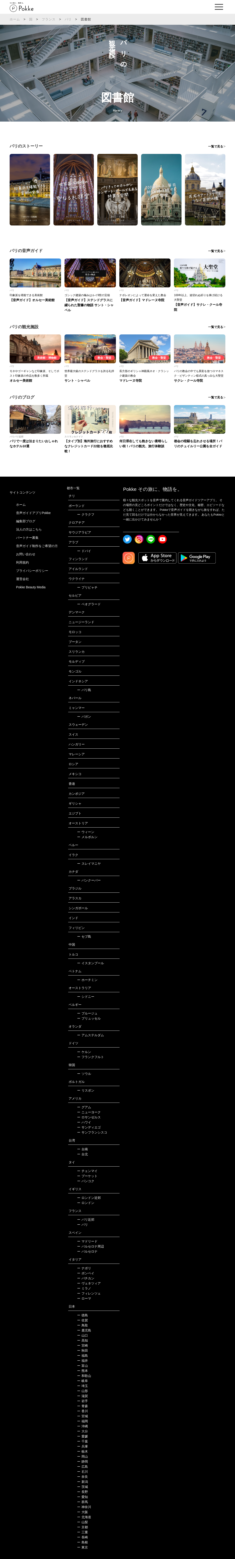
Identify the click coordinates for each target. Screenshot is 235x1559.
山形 (82, 1391)
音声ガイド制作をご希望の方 (37, 546)
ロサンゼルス (89, 1117)
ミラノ (84, 1288)
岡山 (82, 1456)
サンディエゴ (89, 1127)
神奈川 (84, 1507)
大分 (82, 1431)
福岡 (82, 1421)
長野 (82, 1492)
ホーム (15, 19)
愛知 (82, 1497)
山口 (82, 1335)
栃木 (82, 1451)
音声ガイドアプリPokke (33, 513)
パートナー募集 (27, 537)
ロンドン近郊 (89, 1198)
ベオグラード (89, 604)
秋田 (82, 1350)
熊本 (82, 1371)
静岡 (82, 1461)
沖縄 (82, 1426)
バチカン (85, 1278)
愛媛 (82, 1436)
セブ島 (84, 936)
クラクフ (85, 514)
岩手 (82, 1401)
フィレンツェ (89, 1293)
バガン (84, 716)
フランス (49, 19)
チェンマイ (87, 1171)
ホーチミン (87, 980)
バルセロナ (87, 1251)
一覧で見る (215, 146)
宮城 (82, 1416)
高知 (82, 1340)
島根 (82, 1542)
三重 (82, 1532)
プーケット (87, 1176)
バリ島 (84, 690)
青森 (82, 1406)
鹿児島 (84, 1330)
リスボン (85, 1090)
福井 (82, 1360)
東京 (82, 1547)
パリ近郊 (85, 1219)
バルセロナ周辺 (90, 1246)
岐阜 (82, 1381)
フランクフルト (90, 1057)
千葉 (82, 1441)
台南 (82, 1149)
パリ (68, 19)
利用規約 (22, 562)
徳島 (82, 1315)
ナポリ (84, 1268)
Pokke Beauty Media (30, 587)
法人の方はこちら (29, 529)
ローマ (84, 1298)
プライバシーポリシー (32, 570)
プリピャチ (87, 587)
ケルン (84, 1052)
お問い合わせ (25, 554)
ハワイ (84, 1122)
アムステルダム (90, 1035)
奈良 (82, 1476)
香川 (82, 1411)
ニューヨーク (89, 1112)
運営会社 (22, 579)
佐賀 (82, 1320)
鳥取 (82, 1325)
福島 (82, 1355)
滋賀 (82, 1396)
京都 (82, 1527)
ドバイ (84, 551)
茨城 (82, 1487)
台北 (82, 1154)
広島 (82, 1466)
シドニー (85, 996)
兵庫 (82, 1446)
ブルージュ (87, 1013)
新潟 (82, 1482)
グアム (84, 1107)
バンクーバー (89, 880)
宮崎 (82, 1345)
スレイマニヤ (89, 863)
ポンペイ (85, 1273)
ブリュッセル (89, 1018)
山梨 (82, 1522)
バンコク (85, 1181)
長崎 (82, 1537)
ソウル (84, 1073)
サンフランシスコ (92, 1132)
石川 (82, 1471)
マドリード (87, 1241)
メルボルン (87, 837)
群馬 (82, 1502)
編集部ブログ (25, 521)
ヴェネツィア (89, 1283)
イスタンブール (90, 963)
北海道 (84, 1517)
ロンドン (85, 1203)
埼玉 (82, 1386)
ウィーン (85, 832)
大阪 (82, 1512)
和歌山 (84, 1376)
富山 (82, 1365)
